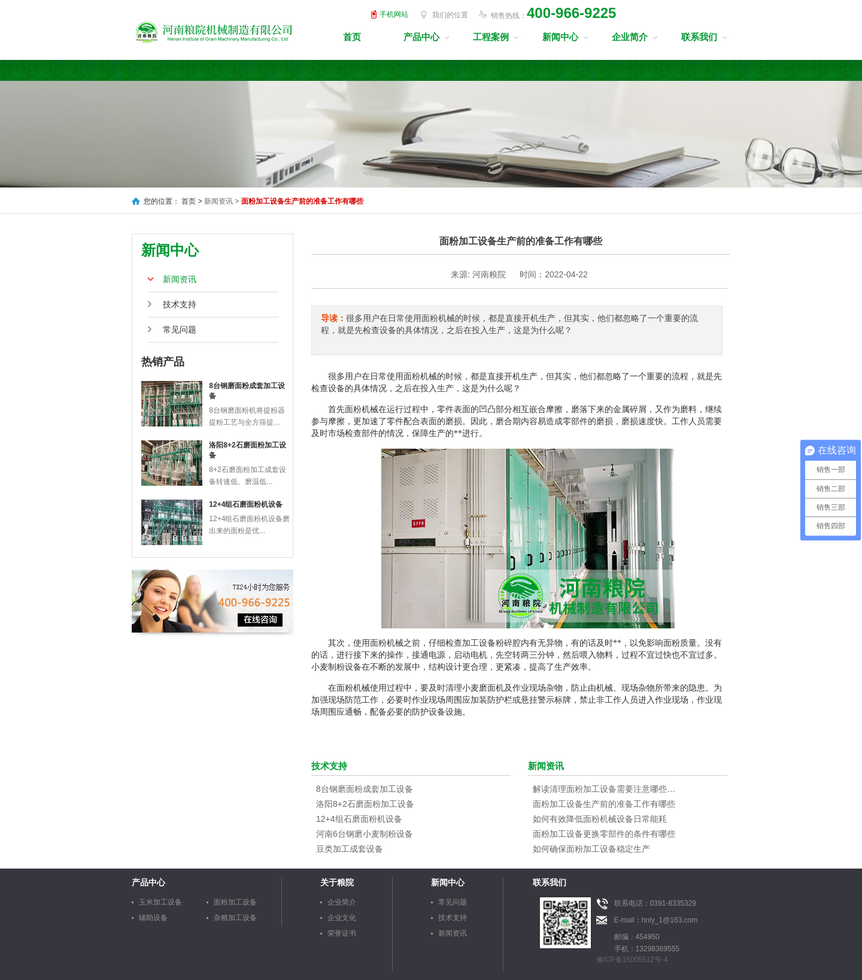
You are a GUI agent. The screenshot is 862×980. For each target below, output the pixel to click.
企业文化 (341, 918)
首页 (352, 37)
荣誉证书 (341, 933)
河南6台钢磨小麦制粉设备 (364, 834)
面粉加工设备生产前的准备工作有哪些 (604, 804)
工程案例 (491, 37)
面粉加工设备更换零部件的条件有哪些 (604, 834)
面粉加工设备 (235, 902)
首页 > (191, 201)
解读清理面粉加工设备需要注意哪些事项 (604, 789)
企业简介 (630, 37)
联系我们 (699, 37)
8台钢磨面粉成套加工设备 (364, 789)
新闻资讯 (179, 279)
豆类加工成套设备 (349, 849)
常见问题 (179, 329)
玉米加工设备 (160, 902)
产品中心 (421, 37)
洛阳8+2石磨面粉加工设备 (365, 804)
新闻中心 (560, 37)
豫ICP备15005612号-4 (632, 959)
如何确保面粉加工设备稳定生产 (591, 849)
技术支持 (179, 304)
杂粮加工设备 (235, 918)
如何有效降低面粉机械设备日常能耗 (600, 819)
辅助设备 (153, 918)
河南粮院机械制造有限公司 (214, 31)
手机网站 (394, 14)
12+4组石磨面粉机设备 (246, 504)
